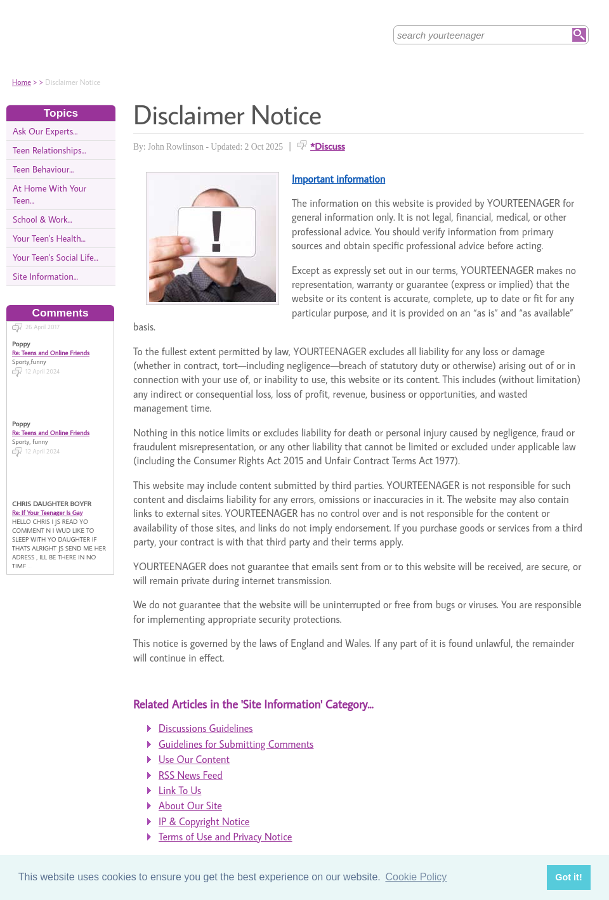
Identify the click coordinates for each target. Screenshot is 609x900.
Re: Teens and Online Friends (50, 348)
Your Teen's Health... (49, 238)
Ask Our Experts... (45, 131)
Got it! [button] (568, 877)
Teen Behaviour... (43, 169)
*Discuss (327, 146)
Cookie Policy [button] (416, 876)
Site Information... (45, 276)
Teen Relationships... (49, 150)
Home (21, 82)
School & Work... (42, 219)
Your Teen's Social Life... (55, 257)
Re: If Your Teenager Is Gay (47, 508)
